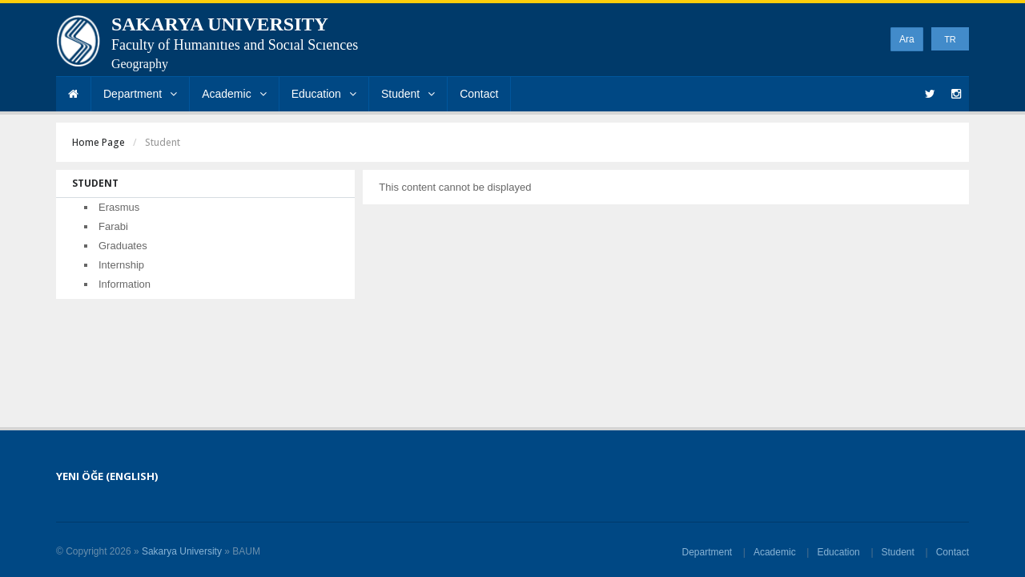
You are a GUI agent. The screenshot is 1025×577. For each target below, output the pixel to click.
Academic (234, 93)
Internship (121, 265)
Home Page (98, 142)
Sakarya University (182, 551)
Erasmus (118, 207)
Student (408, 93)
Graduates (122, 246)
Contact (479, 93)
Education (323, 93)
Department (140, 93)
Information (124, 284)
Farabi (113, 226)
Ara (906, 39)
